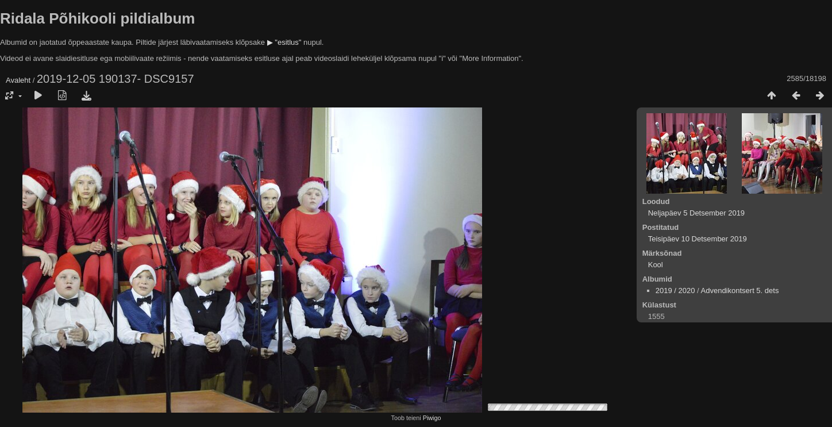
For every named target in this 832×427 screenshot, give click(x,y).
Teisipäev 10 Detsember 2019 (697, 238)
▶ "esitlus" (284, 42)
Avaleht (18, 80)
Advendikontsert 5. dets (740, 290)
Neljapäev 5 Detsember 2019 (696, 213)
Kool (655, 264)
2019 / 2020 (675, 290)
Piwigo (432, 417)
